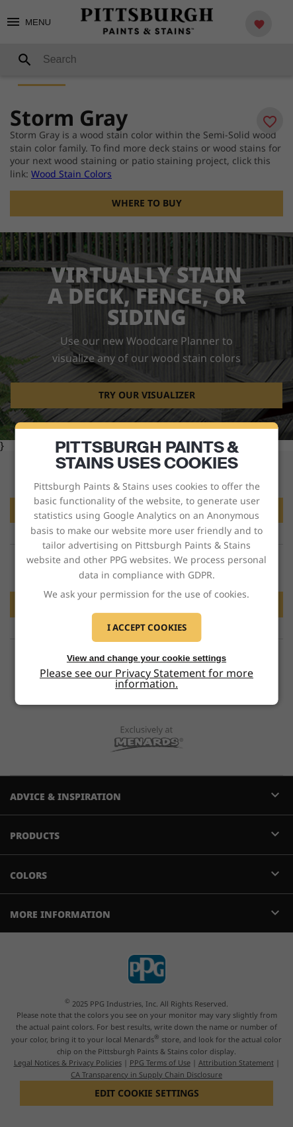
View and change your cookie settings (146, 658)
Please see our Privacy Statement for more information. (146, 678)
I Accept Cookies (147, 627)
